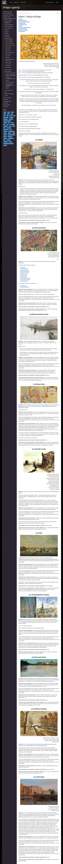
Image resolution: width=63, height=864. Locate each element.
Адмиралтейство (23, 275)
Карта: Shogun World (9, 43)
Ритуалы (7, 80)
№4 (34, 384)
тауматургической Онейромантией (48, 509)
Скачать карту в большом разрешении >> (27, 61)
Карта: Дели (8, 65)
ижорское (30, 342)
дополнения (12, 124)
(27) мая (39, 491)
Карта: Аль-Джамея (9, 41)
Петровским (53, 406)
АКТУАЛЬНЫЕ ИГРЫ (8, 97)
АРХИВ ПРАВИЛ (7, 104)
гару (12, 122)
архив (11, 115)
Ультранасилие (7, 36)
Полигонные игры (8, 71)
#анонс (5, 112)
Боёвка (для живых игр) (9, 26)
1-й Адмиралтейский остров (41, 745)
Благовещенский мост (24, 287)
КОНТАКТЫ (6, 106)
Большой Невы (45, 404)
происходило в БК (34, 119)
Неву (43, 744)
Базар (6, 92)
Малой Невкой (45, 406)
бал (14, 115)
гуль (4, 124)
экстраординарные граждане (8, 143)
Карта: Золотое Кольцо (10, 52)
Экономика (7, 29)
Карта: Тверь (8, 48)
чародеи (10, 141)
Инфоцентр (16, 2)
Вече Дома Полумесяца (9, 93)
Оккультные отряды (8, 20)
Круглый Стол (7, 35)
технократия (10, 136)
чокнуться (35, 853)
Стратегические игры (8, 38)
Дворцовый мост (23, 285)
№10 (35, 777)
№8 (33, 657)
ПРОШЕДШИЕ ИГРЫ (8, 101)
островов (30, 625)
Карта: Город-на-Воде (10, 45)
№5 (33, 449)
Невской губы (37, 679)
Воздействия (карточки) (10, 82)
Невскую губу (21, 262)
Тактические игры (8, 69)
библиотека (6, 119)
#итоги (9, 112)
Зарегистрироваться (50, 2)
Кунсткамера (22, 267)
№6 (37, 533)
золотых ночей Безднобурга (31, 126)
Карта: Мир (8, 57)
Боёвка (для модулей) (9, 24)
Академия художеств (24, 272)
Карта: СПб (8, 55)
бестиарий (11, 117)
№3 (30, 314)
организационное (11, 131)
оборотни (5, 131)
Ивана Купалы (33, 496)
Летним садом (53, 744)
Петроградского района (27, 620)
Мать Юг (28, 130)
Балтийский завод (24, 281)
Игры (11, 2)
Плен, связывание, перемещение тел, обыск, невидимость (10, 85)
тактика (5, 136)
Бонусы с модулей (8, 28)
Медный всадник (23, 276)
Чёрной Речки (51, 681)
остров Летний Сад (23, 745)
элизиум (5, 145)
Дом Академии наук (24, 268)
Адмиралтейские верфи (25, 279)
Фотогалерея (23, 2)
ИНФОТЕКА (6, 103)
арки (4, 115)
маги (10, 129)
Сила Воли (7, 31)
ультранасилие (11, 138)
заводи (45, 814)
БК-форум (6, 33)
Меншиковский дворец (24, 271)
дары (8, 124)
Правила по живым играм (10, 72)
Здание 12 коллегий (24, 270)
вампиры (5, 122)
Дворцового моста (46, 261)
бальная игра (6, 117)
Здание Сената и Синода (25, 278)
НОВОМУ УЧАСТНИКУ (8, 11)
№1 (36, 140)
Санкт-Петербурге (30, 744)
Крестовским (21, 407)
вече (9, 122)
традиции (5, 138)
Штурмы (7, 87)
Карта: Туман (8, 50)
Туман (29, 128)
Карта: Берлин (8, 67)
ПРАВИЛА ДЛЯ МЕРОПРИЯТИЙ (10, 18)
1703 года (43, 491)
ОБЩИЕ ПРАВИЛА (7, 16)
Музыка (6, 95)
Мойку (46, 744)
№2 (33, 228)
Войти (57, 2)
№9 (32, 709)
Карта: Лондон (8, 63)
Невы (34, 261)
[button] (60, 1)
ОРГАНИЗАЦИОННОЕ (8, 13)
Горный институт (23, 274)
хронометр (5, 141)
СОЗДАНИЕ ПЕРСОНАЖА (9, 15)
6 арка (13, 112)
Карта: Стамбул (8, 62)
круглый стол (6, 129)
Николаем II (56, 620)
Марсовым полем (31, 745)
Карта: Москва (8, 47)
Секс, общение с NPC (9, 90)
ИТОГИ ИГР (6, 99)
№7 (30, 595)
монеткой (38, 849)
